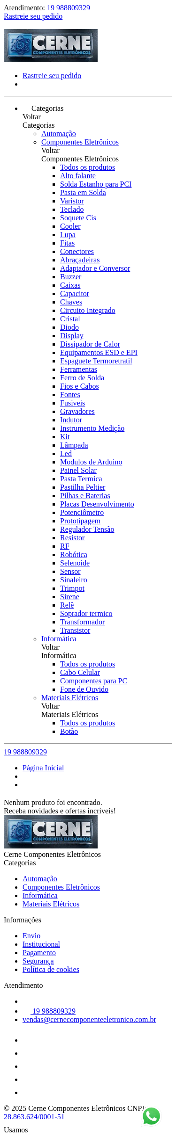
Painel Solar (78, 470)
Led (66, 453)
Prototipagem (80, 521)
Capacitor (74, 293)
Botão (69, 731)
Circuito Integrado (87, 310)
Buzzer (70, 277)
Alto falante (78, 176)
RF (64, 546)
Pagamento (39, 953)
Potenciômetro (82, 512)
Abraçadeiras (79, 260)
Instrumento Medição (92, 428)
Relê (67, 605)
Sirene (69, 597)
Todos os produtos (87, 167)
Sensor (70, 571)
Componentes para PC (93, 681)
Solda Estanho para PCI (95, 184)
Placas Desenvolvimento (97, 504)
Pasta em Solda (83, 192)
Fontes (70, 395)
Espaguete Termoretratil (96, 361)
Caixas (70, 285)
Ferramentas (78, 369)
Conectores (77, 251)
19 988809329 (68, 8)
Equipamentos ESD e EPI (99, 352)
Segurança (38, 961)
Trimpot (72, 588)
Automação (58, 134)
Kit (64, 437)
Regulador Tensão (87, 529)
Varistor (72, 201)
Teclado (72, 209)
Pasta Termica (81, 479)
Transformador (82, 622)
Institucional (41, 944)
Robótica (73, 554)
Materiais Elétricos (69, 698)
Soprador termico (86, 613)
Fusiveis (72, 403)
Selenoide (75, 563)
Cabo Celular (80, 672)
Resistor (72, 538)
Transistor (75, 630)
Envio (31, 936)
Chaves (71, 302)
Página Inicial (43, 768)
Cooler (70, 226)
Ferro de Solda (82, 378)
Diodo (69, 327)
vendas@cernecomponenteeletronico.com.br (89, 1019)
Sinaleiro (73, 580)
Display (72, 336)
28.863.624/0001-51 (34, 1117)
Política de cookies (51, 969)
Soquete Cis (78, 218)
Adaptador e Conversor (95, 268)
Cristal (70, 319)
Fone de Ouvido (84, 689)
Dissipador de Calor (90, 344)
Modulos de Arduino (91, 462)
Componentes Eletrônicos (80, 142)
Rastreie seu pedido (33, 16)
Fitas (67, 243)
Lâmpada (74, 445)
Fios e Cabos (79, 386)
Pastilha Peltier (82, 487)
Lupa (68, 235)
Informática (59, 639)
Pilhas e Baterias (85, 496)
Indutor (71, 420)
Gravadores (77, 411)
